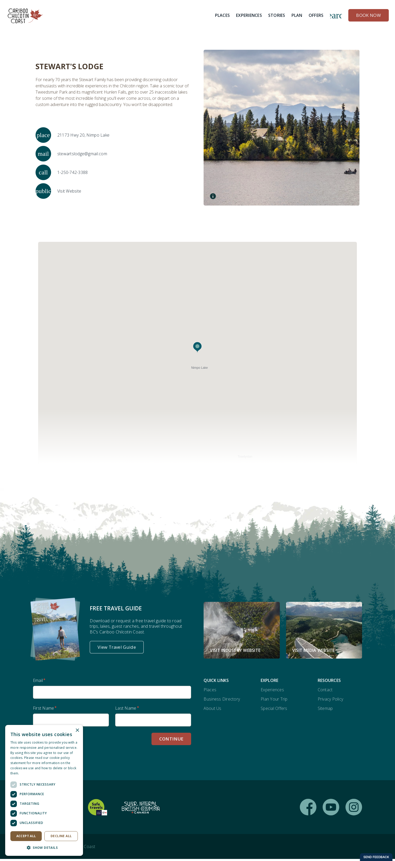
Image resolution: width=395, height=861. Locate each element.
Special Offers (274, 710)
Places (210, 692)
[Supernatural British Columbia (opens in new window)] (141, 809)
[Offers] (316, 15)
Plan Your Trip (274, 701)
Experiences (272, 692)
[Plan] (297, 15)
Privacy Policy (330, 701)
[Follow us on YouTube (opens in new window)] (331, 809)
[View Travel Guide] (117, 649)
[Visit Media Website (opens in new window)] (324, 632)
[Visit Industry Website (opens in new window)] (242, 632)
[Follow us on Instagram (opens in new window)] (353, 809)
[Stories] (276, 15)
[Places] (222, 15)
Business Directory (222, 701)
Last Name (125, 710)
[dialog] (44, 790)
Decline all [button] (61, 836)
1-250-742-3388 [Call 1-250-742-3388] (72, 172)
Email (38, 682)
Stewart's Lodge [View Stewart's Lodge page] (69, 66)
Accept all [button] (26, 836)
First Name (43, 710)
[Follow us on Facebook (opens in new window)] (308, 809)
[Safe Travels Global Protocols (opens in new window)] (97, 809)
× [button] (77, 730)
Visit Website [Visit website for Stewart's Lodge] (69, 191)
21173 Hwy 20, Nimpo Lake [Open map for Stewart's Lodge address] (83, 135)
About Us (212, 710)
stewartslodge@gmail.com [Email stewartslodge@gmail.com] (82, 153)
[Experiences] (249, 15)
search (336, 15)
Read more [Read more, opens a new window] (28, 773)
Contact (325, 692)
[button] (197, 348)
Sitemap (325, 710)
